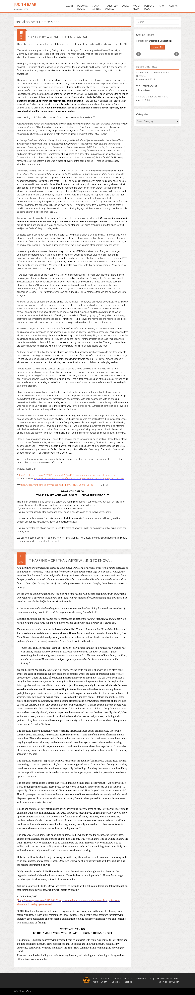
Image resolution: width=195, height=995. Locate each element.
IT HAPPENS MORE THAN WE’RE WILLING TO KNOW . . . (70, 560)
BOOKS (125, 6)
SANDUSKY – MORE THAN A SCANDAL (58, 37)
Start (156, 49)
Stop (158, 49)
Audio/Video (136, 7)
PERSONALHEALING (82, 7)
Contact (174, 6)
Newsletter (141, 978)
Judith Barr (25, 4)
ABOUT (69, 6)
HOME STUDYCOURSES (111, 7)
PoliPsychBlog (149, 7)
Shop (162, 6)
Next (176, 54)
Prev (138, 54)
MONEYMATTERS (96, 7)
